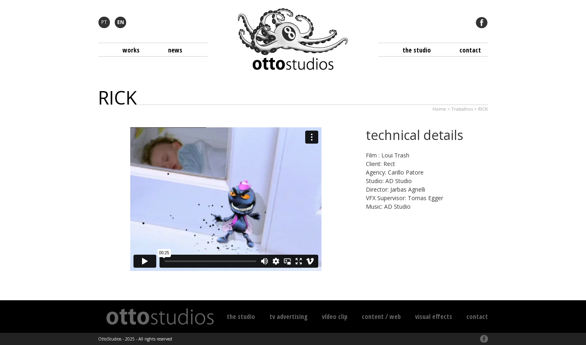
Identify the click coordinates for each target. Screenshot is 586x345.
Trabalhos (462, 109)
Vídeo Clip (335, 316)
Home (439, 109)
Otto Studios (293, 39)
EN (120, 22)
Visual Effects (433, 316)
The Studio (416, 50)
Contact (470, 50)
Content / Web (381, 316)
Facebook (482, 22)
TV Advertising (288, 316)
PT (104, 22)
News (175, 50)
